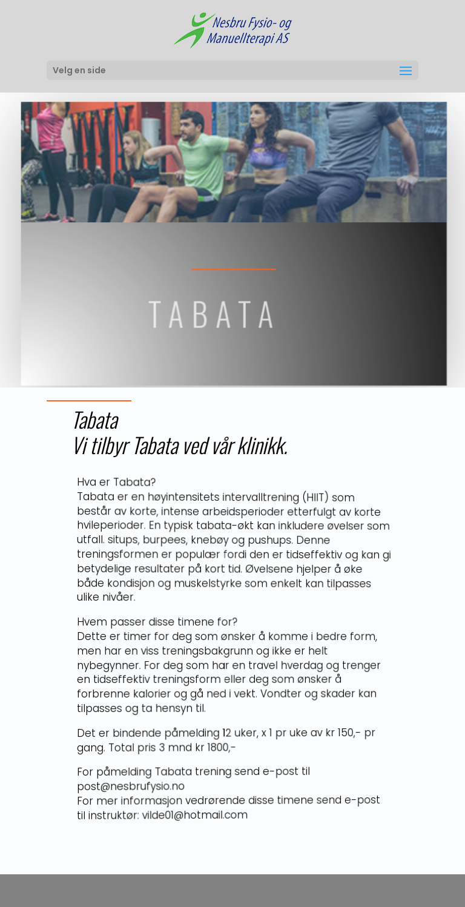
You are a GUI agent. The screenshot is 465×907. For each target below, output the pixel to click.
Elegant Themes (209, 890)
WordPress (309, 890)
